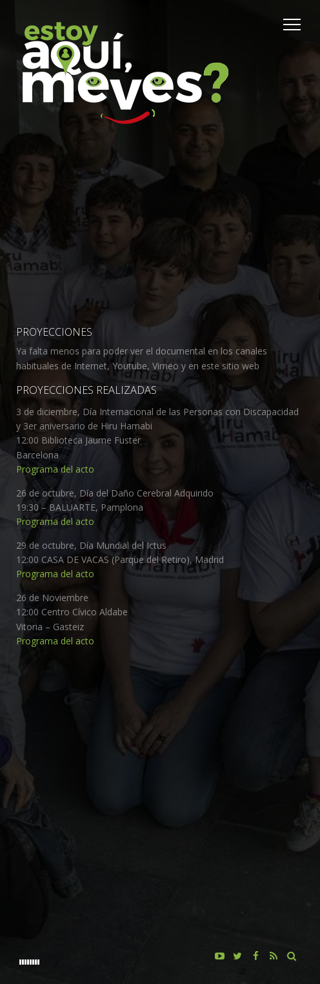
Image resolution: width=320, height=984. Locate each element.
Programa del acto (55, 469)
